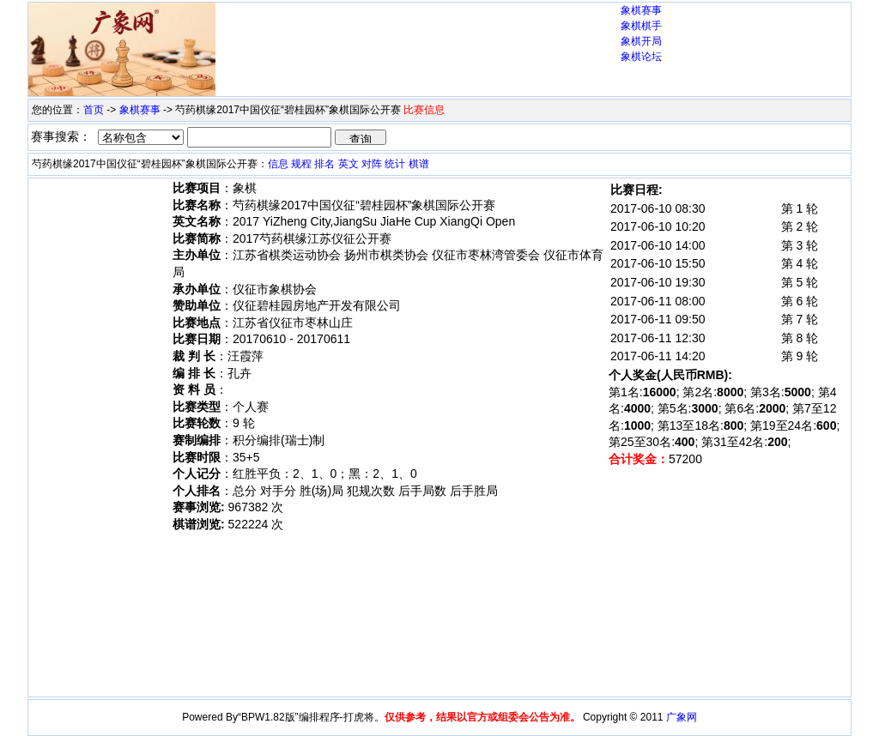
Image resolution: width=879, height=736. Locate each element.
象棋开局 (641, 41)
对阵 (371, 164)
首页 (93, 110)
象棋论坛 (641, 57)
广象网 (681, 717)
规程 (301, 164)
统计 (395, 164)
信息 (278, 164)
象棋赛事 (641, 10)
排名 (324, 164)
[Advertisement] (418, 35)
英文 (348, 164)
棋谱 (419, 164)
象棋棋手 (641, 26)
